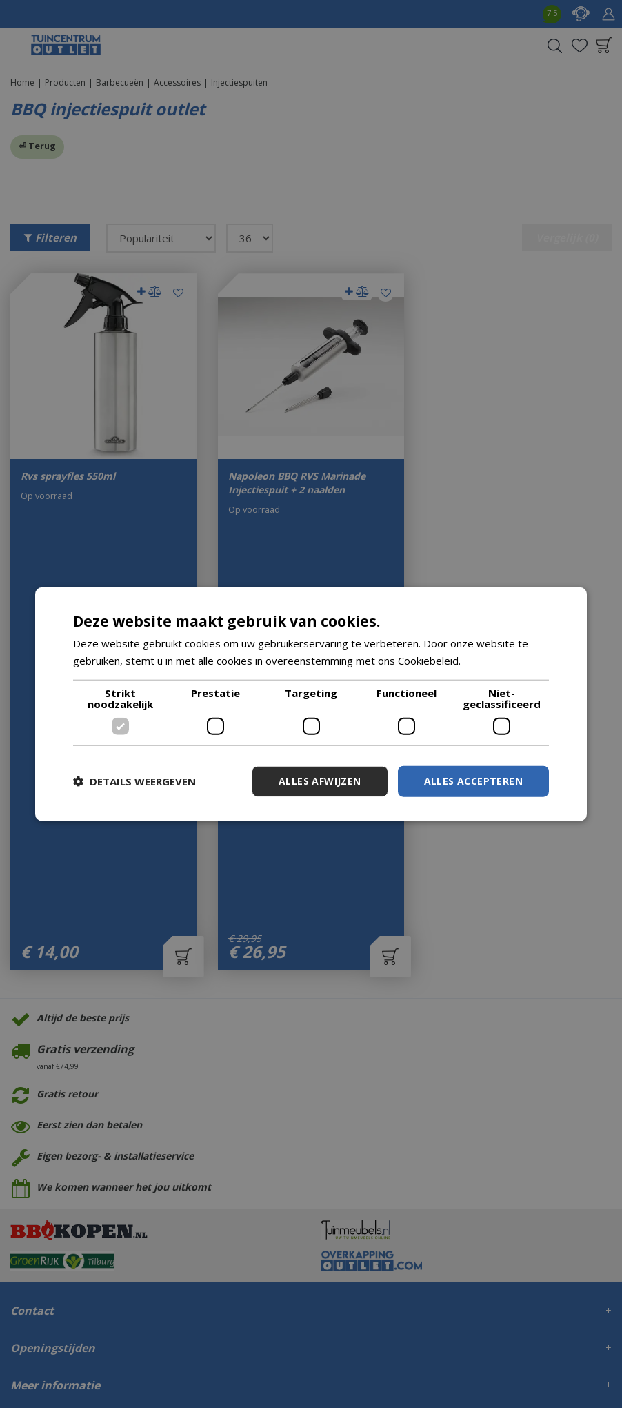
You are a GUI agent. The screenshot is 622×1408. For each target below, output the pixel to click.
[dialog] (311, 704)
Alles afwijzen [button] (320, 781)
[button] (134, 781)
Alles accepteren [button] (473, 781)
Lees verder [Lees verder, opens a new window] (492, 660)
